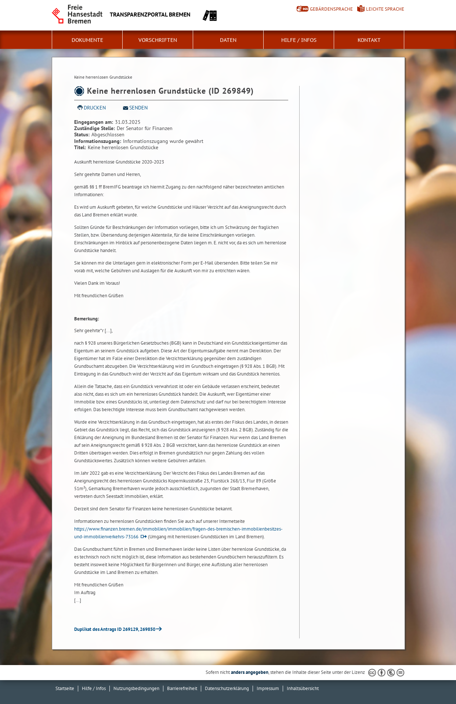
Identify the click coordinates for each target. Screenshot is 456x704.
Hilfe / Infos (298, 40)
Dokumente (87, 40)
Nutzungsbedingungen (136, 688)
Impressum (268, 688)
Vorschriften (157, 40)
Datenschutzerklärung (227, 688)
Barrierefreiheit (182, 688)
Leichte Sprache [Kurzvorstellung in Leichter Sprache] (385, 9)
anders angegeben (249, 672)
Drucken (95, 107)
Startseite (64, 688)
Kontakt (369, 40)
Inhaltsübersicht (303, 688)
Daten (228, 40)
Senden (138, 107)
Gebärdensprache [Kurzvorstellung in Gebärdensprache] (331, 9)
